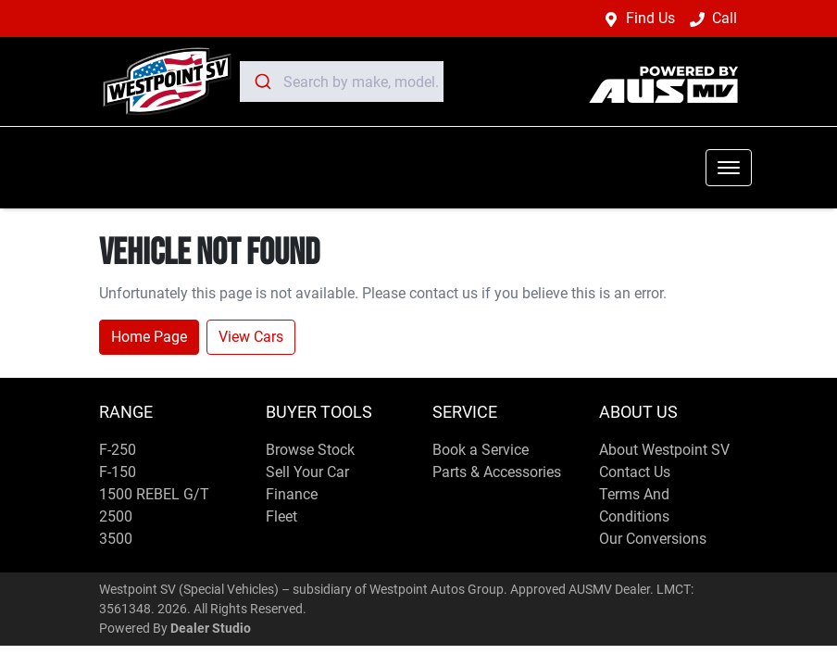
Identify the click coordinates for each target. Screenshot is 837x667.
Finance (292, 494)
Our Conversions (652, 538)
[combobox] (341, 81)
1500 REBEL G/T (154, 494)
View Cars (251, 337)
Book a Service (480, 450)
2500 (115, 516)
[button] (729, 167)
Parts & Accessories (496, 472)
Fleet (281, 516)
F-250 (117, 450)
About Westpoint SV (664, 450)
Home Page (149, 337)
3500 (115, 538)
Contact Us (634, 472)
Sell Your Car (307, 472)
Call (724, 18)
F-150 (117, 472)
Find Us (650, 18)
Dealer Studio (210, 628)
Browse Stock (310, 450)
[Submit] (261, 81)
